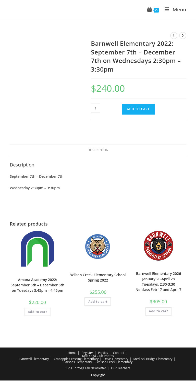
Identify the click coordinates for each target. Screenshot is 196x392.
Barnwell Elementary (34, 359)
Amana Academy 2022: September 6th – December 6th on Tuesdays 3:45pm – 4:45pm (37, 285)
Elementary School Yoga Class (37, 273)
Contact (118, 353)
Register (87, 353)
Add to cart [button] (37, 312)
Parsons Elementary (78, 362)
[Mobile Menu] (173, 9)
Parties (103, 353)
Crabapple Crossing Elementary (76, 359)
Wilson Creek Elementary (114, 362)
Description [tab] (98, 150)
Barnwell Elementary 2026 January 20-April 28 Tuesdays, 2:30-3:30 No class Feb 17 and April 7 (158, 281)
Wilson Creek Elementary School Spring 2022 (98, 277)
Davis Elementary (116, 359)
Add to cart (138, 109)
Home (72, 353)
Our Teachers (120, 368)
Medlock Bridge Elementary (152, 359)
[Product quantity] (95, 108)
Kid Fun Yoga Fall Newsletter (86, 368)
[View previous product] (173, 35)
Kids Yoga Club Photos (98, 356)
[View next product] (182, 35)
